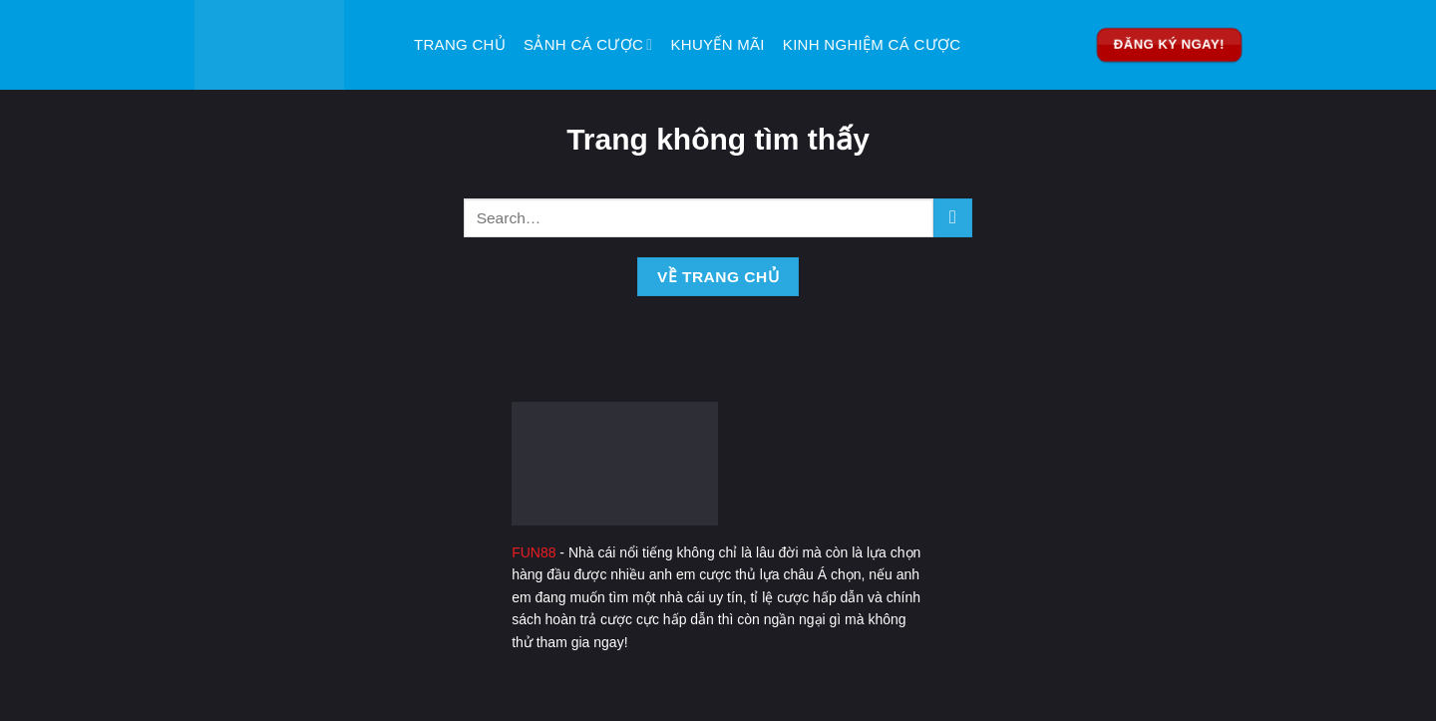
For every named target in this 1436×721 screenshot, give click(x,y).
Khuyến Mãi (718, 44)
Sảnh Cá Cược (588, 44)
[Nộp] (952, 217)
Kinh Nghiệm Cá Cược (872, 44)
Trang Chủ (460, 44)
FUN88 (533, 552)
